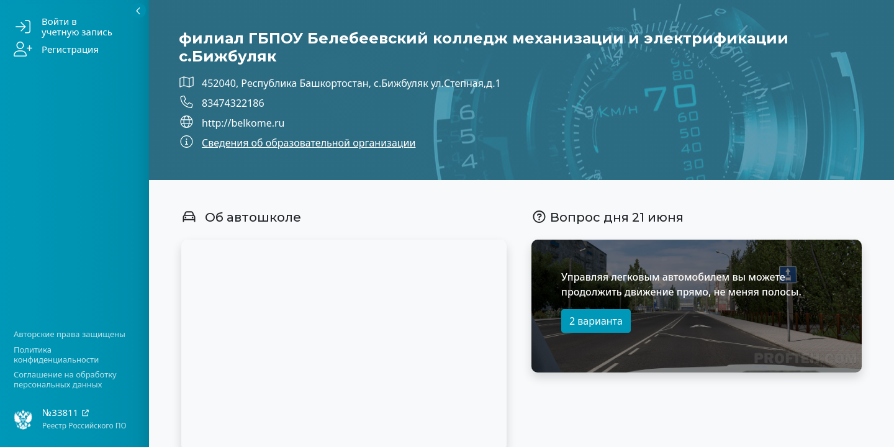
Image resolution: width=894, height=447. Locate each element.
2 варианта (596, 321)
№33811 (66, 412)
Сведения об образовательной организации (308, 143)
